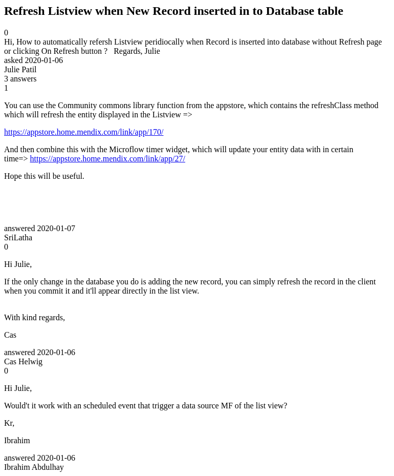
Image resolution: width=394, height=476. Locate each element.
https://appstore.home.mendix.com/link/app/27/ (107, 158)
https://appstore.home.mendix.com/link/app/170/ (84, 132)
